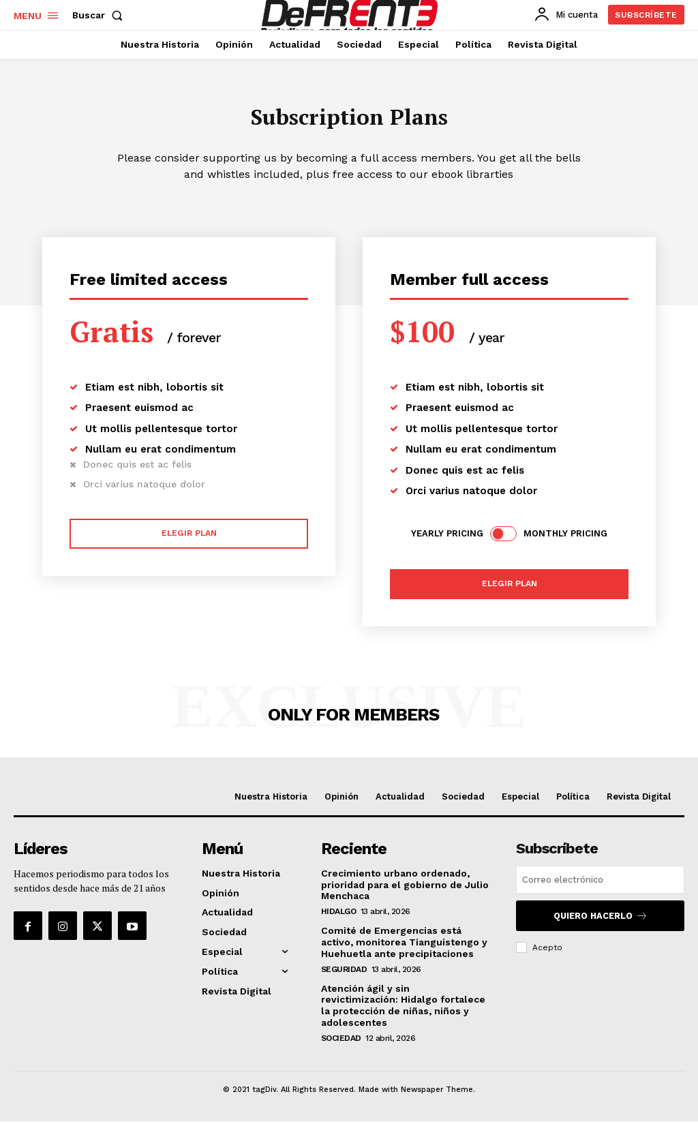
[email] (600, 884)
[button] (100, 15)
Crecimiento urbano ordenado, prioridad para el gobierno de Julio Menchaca (405, 887)
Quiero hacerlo (600, 918)
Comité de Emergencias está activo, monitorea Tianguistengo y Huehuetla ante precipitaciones (404, 945)
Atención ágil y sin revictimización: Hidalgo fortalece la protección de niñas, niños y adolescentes (403, 1007)
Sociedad (341, 1040)
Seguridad (344, 971)
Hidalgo (338, 914)
